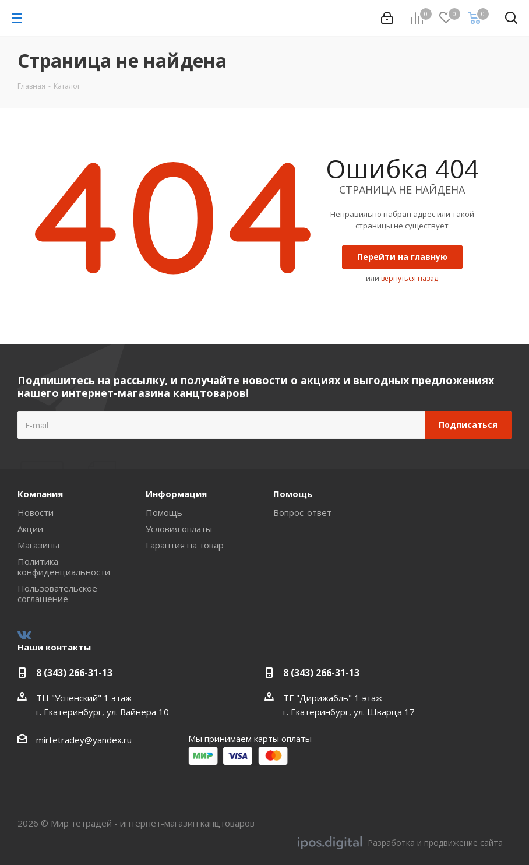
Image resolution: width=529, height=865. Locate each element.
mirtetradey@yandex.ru (84, 740)
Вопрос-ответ (302, 512)
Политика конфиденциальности (63, 566)
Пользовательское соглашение (57, 593)
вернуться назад (409, 278)
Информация (176, 494)
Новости (35, 512)
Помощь (164, 512)
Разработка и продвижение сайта (400, 842)
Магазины (38, 545)
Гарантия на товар (185, 545)
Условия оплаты (179, 529)
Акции (30, 529)
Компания (40, 494)
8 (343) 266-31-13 (74, 672)
